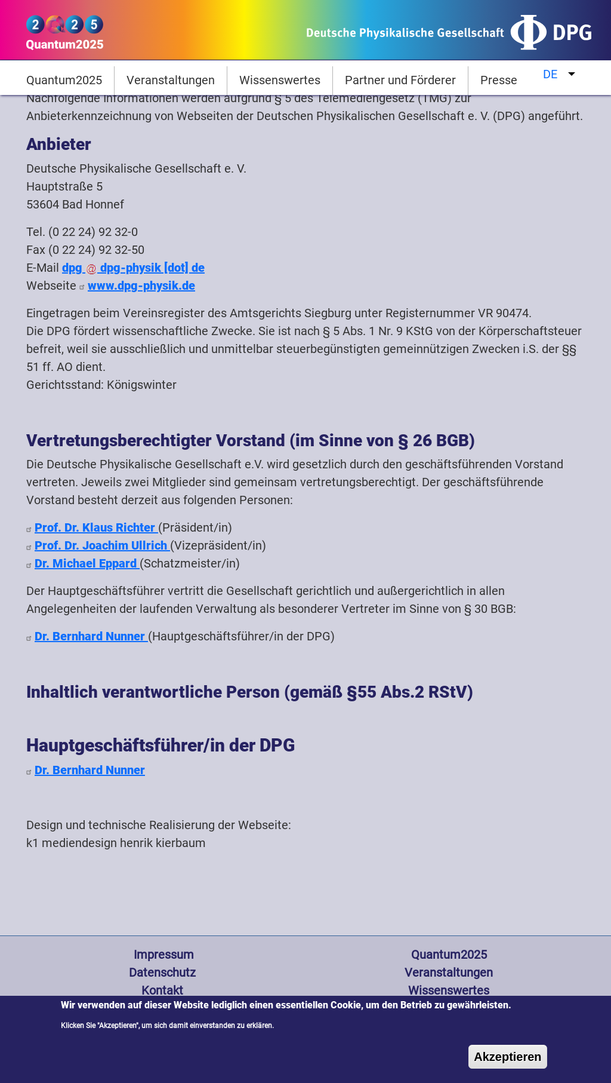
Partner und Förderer (400, 80)
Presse (498, 80)
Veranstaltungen (170, 80)
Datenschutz (162, 972)
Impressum (162, 954)
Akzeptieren (507, 1063)
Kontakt (162, 990)
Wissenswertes (279, 80)
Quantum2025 (64, 80)
